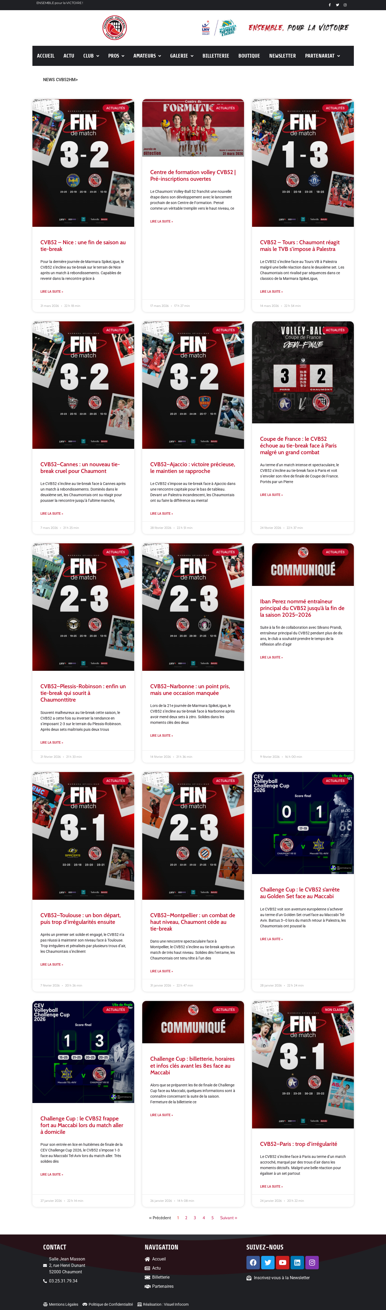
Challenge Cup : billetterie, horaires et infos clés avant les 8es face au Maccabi (192, 1065)
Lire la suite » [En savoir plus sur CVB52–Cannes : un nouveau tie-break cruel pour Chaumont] (51, 513)
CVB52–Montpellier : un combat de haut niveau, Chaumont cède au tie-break (192, 922)
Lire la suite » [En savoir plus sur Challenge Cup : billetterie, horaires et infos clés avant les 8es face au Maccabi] (161, 1115)
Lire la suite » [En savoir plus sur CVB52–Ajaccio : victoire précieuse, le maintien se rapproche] (161, 513)
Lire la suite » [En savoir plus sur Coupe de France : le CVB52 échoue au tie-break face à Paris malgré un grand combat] (271, 495)
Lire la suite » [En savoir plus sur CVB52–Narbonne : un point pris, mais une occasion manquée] (161, 735)
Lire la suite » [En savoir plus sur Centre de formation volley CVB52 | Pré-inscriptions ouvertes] (161, 221)
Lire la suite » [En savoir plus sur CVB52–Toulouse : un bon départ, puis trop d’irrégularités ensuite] (51, 964)
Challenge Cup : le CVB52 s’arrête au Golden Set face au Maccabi (300, 892)
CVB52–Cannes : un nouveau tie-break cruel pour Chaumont (80, 467)
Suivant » (228, 1217)
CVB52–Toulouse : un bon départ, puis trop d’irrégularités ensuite (80, 918)
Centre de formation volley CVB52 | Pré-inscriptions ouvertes (193, 175)
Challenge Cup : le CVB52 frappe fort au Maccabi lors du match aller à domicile (81, 1125)
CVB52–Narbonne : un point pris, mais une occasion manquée (190, 689)
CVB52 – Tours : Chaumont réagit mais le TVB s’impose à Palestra (300, 245)
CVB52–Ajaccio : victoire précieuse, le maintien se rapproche (192, 467)
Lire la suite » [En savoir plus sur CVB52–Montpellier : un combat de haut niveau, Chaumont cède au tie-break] (161, 971)
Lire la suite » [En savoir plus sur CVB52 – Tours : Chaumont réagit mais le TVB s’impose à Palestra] (271, 291)
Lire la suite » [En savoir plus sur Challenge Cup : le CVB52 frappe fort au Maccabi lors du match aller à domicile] (51, 1174)
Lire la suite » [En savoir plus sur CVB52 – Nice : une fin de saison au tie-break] (51, 291)
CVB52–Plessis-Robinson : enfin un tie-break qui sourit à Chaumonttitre (83, 693)
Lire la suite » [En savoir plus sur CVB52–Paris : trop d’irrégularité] (271, 1186)
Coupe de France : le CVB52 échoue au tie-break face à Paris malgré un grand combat (298, 445)
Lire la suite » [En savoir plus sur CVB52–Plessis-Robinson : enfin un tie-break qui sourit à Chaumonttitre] (51, 742)
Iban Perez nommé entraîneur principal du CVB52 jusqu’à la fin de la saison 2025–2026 (302, 608)
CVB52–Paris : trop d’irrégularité (298, 1143)
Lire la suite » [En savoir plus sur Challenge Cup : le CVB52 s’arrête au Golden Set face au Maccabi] (271, 939)
